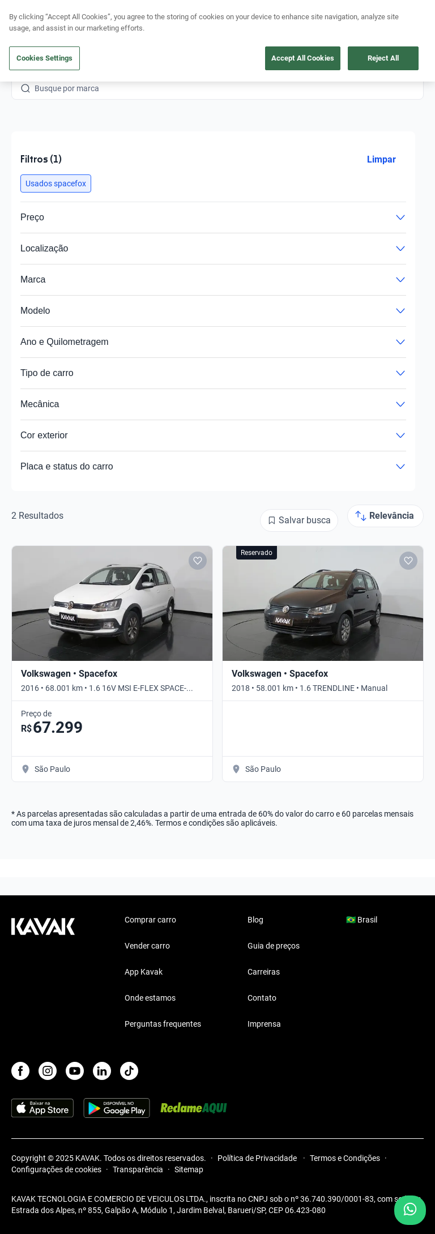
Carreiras (264, 971)
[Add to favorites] (198, 561)
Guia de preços (274, 945)
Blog (255, 919)
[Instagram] (48, 1071)
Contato (262, 997)
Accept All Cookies (302, 58)
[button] (55, 183)
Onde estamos (150, 997)
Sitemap (188, 1169)
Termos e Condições (345, 1158)
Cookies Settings (44, 58)
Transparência (138, 1169)
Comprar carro (150, 919)
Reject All (383, 58)
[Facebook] (20, 1071)
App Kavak (144, 971)
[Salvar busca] (299, 520)
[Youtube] (75, 1071)
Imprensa (264, 1023)
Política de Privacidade (258, 1158)
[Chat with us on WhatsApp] (410, 1210)
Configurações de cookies (56, 1169)
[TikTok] (129, 1071)
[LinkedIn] (102, 1071)
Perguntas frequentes (163, 1023)
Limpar (381, 159)
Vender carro (147, 945)
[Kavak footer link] (43, 973)
